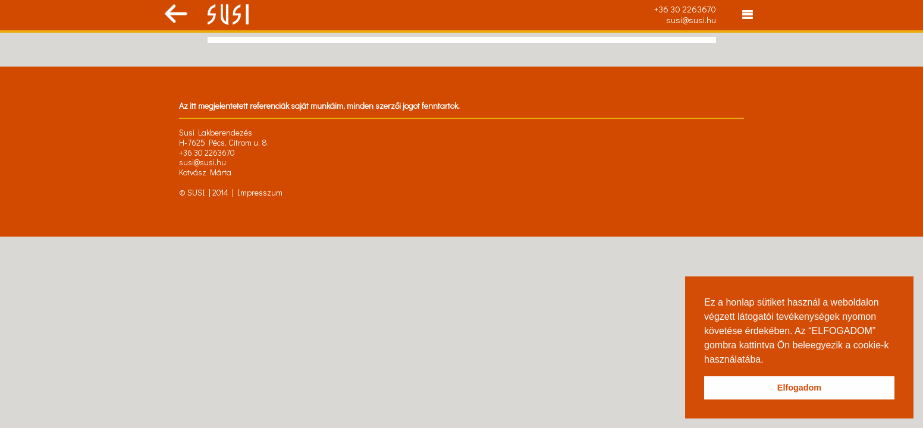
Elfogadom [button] (799, 387)
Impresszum (259, 192)
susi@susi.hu (691, 20)
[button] (768, 360)
